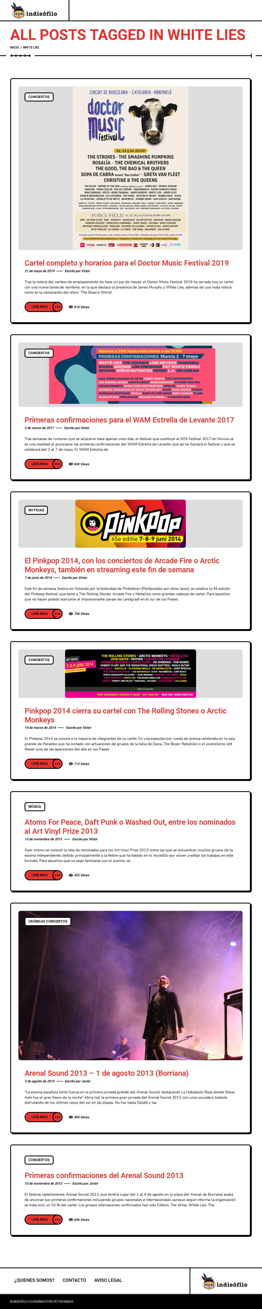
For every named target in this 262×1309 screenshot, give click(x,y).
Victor (85, 271)
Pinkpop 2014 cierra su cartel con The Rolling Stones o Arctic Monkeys (126, 715)
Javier (85, 1081)
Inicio (14, 47)
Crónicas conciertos (47, 921)
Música (34, 806)
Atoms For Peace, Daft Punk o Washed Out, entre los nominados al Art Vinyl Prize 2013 (130, 827)
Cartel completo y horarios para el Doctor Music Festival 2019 (127, 263)
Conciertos (39, 97)
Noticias (36, 510)
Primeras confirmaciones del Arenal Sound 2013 (104, 1175)
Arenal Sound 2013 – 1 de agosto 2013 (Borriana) (107, 1073)
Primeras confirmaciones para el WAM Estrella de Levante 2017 (129, 420)
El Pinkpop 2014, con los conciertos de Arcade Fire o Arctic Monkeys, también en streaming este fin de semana (122, 565)
